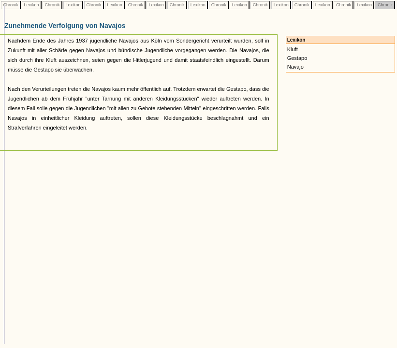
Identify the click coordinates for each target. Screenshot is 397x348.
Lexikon (31, 4)
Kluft (292, 49)
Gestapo (297, 58)
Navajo (295, 67)
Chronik (10, 4)
